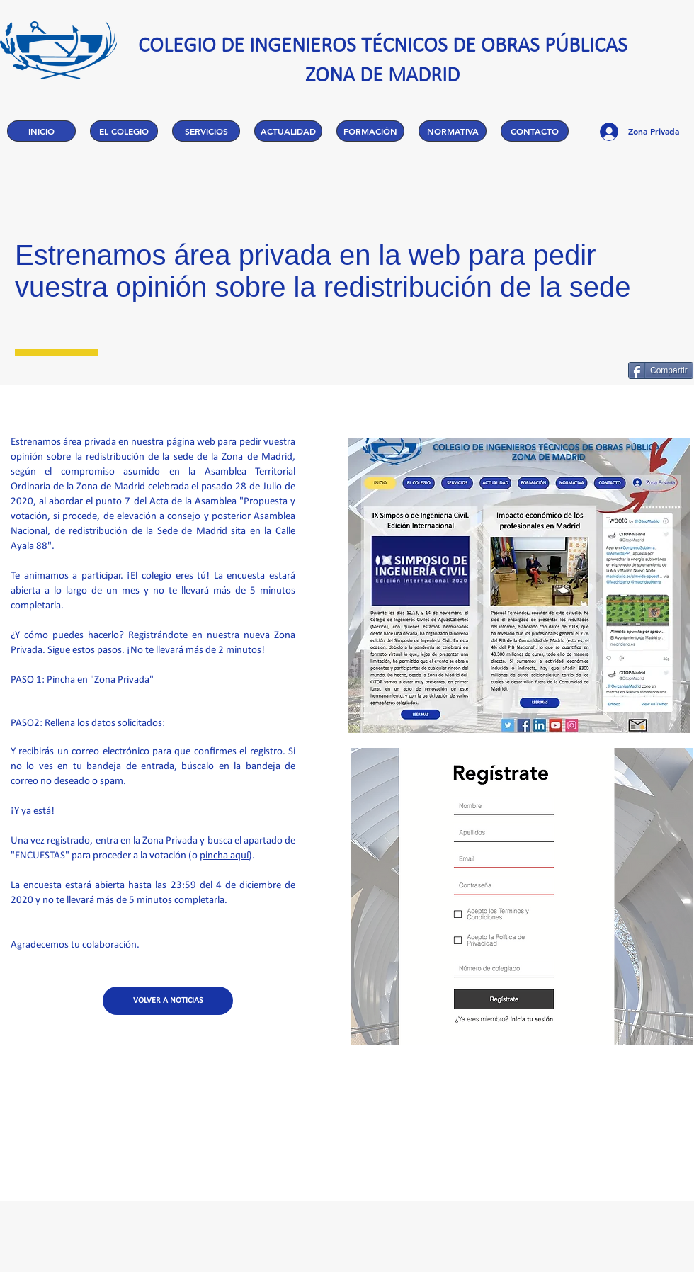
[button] (124, 131)
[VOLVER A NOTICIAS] (168, 1001)
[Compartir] (660, 370)
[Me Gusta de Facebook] (580, 370)
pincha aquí (224, 856)
